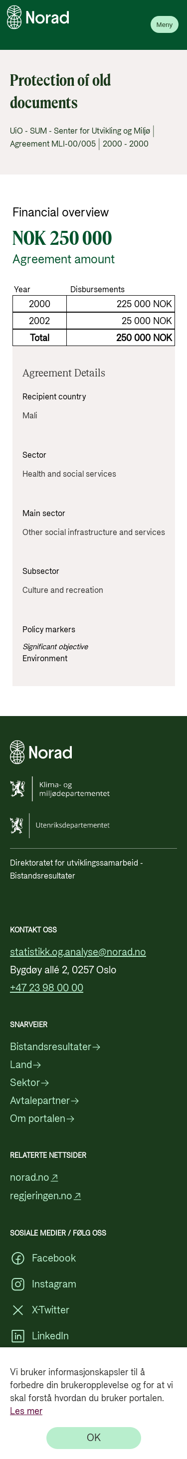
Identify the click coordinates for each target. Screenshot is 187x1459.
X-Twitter (39, 1310)
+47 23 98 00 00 (46, 988)
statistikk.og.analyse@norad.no (78, 952)
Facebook (43, 1259)
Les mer (26, 1411)
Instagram (43, 1284)
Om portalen (42, 1119)
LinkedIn (39, 1336)
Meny (165, 24)
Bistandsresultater (55, 1047)
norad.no (34, 1178)
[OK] (93, 1438)
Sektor (30, 1083)
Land (26, 1065)
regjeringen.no (46, 1196)
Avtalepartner (45, 1101)
